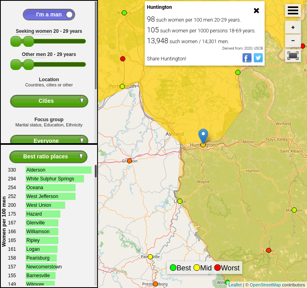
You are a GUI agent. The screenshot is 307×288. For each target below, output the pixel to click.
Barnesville (38, 275)
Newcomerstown (44, 267)
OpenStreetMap (265, 284)
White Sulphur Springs (50, 179)
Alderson (35, 170)
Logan (33, 249)
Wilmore (35, 284)
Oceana (34, 187)
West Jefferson (42, 196)
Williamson (38, 231)
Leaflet (235, 284)
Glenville (35, 223)
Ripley (33, 240)
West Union (38, 205)
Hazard (34, 214)
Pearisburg (38, 258)
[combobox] (49, 101)
